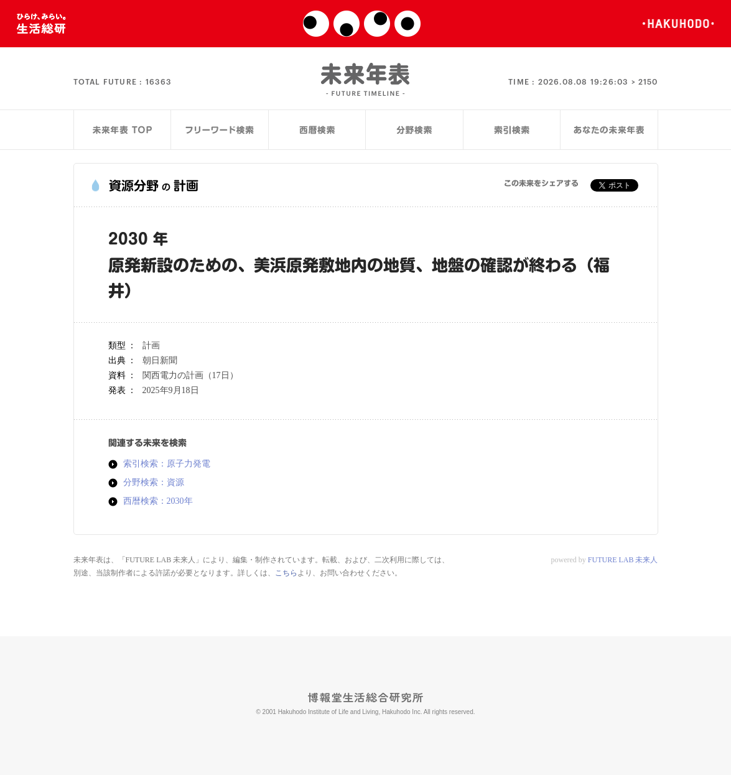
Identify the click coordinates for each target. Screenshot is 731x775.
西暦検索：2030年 (158, 501)
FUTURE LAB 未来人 (623, 559)
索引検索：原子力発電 (166, 464)
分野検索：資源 (153, 482)
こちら (286, 572)
